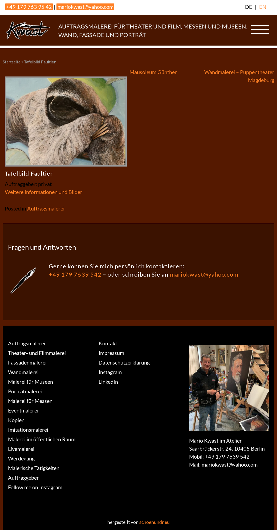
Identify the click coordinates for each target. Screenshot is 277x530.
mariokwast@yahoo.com (85, 6)
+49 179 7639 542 (75, 274)
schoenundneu (154, 522)
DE (248, 6)
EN (262, 6)
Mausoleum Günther (153, 72)
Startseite (12, 61)
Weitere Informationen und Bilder (43, 192)
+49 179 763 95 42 (29, 6)
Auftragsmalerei (45, 208)
